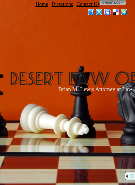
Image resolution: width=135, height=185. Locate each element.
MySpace (107, 12)
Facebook (91, 12)
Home (42, 4)
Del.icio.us (116, 12)
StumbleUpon (124, 12)
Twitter (99, 12)
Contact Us (88, 4)
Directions (62, 4)
